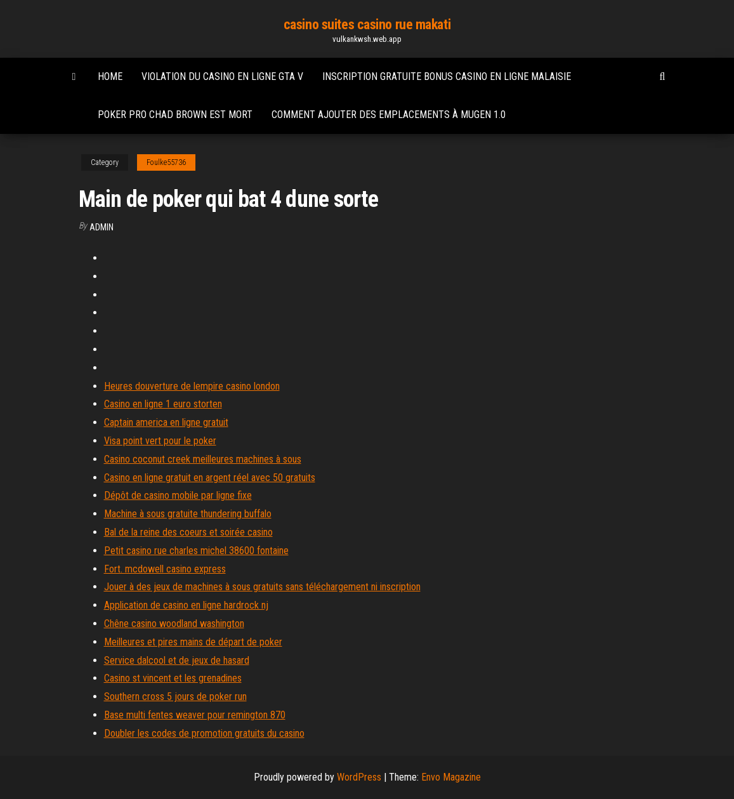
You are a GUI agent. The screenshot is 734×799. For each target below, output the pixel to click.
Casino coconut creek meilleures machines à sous (202, 459)
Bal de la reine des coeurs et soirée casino (188, 532)
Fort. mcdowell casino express (165, 569)
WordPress (359, 777)
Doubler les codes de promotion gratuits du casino (204, 733)
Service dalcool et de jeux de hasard (176, 660)
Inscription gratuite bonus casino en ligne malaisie (446, 76)
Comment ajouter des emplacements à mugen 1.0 (389, 115)
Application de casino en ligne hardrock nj (186, 605)
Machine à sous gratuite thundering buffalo (188, 514)
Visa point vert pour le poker (160, 441)
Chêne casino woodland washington (174, 623)
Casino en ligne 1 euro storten (163, 404)
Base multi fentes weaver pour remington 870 (194, 715)
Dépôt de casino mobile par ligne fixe (178, 495)
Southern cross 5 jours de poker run (175, 696)
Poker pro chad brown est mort (175, 115)
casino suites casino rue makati (367, 24)
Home (110, 76)
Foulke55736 (166, 162)
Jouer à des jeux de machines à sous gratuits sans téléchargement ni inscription (262, 587)
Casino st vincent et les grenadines (173, 678)
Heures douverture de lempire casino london (192, 386)
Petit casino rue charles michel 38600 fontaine (196, 551)
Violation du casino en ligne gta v (222, 76)
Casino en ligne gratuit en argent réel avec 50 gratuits (209, 478)
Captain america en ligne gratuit (166, 422)
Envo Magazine (451, 777)
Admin (101, 227)
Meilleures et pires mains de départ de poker (193, 642)
